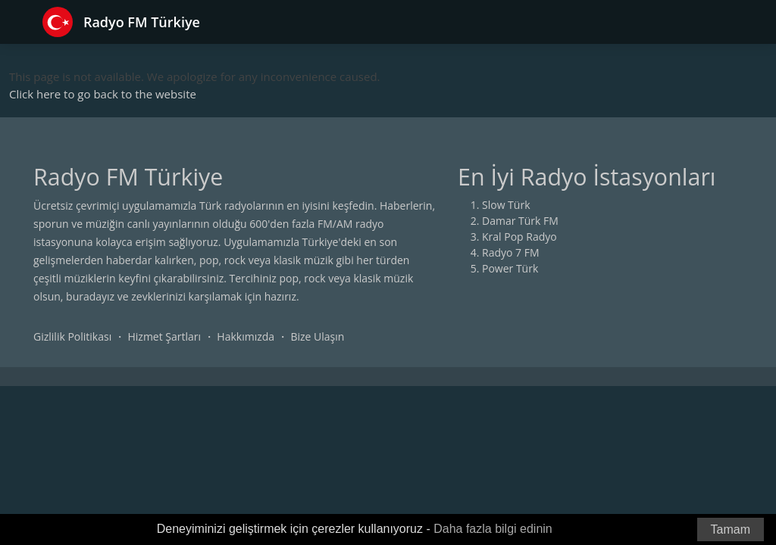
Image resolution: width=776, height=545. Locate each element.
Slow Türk (506, 205)
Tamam (730, 529)
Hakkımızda (245, 336)
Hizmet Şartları (164, 336)
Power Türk (510, 268)
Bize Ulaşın (317, 336)
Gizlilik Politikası (72, 336)
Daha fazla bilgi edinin (492, 528)
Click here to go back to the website (102, 93)
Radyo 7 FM (511, 252)
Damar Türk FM (520, 220)
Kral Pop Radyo (519, 236)
